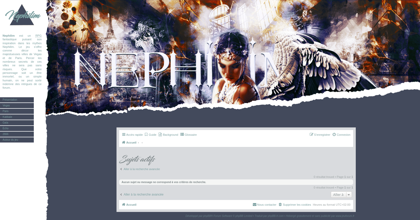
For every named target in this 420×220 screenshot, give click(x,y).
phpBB (207, 216)
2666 (5, 134)
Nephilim (22, 15)
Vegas (6, 105)
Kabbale (7, 116)
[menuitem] (150, 135)
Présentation (10, 99)
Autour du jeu (10, 139)
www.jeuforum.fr (345, 216)
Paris (6, 111)
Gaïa (5, 122)
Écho (6, 128)
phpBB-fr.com (276, 216)
